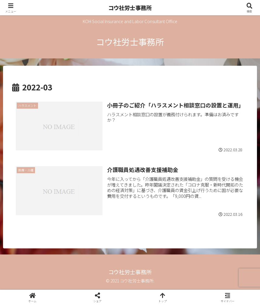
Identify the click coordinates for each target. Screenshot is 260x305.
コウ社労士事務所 (130, 8)
